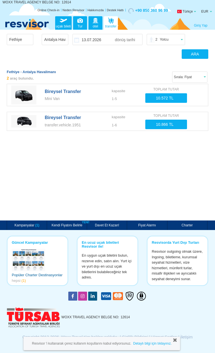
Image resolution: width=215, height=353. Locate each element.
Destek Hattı (115, 10)
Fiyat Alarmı (147, 225)
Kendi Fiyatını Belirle (68, 224)
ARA (195, 54)
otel (95, 22)
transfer (111, 22)
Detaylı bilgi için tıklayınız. (152, 343)
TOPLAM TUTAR (166, 89)
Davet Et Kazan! (107, 225)
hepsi (19, 280)
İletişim (187, 337)
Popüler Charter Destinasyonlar (37, 275)
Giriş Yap (200, 25)
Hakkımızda (95, 10)
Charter (187, 225)
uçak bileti (63, 22)
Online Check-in (48, 10)
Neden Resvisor (73, 10)
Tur (80, 22)
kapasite (118, 91)
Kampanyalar (27, 225)
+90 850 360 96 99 (148, 10)
